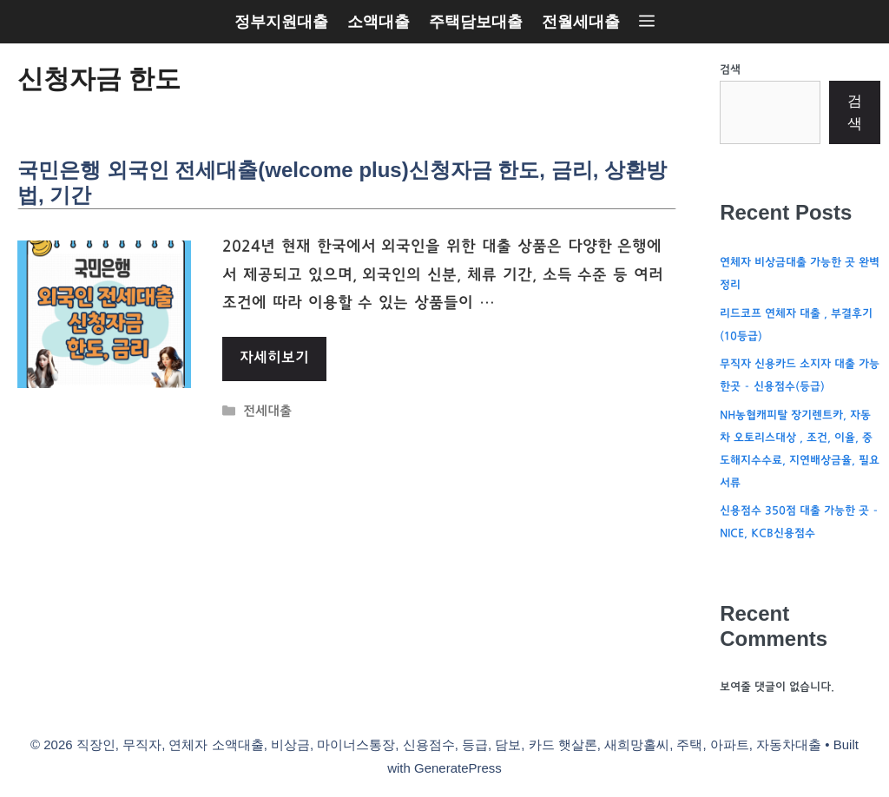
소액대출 (378, 21)
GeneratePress (458, 768)
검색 (730, 70)
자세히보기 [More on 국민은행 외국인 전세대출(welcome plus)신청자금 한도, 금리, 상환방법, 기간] (274, 358)
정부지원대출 (281, 21)
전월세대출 (581, 21)
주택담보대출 (476, 21)
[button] (646, 21)
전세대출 (267, 412)
